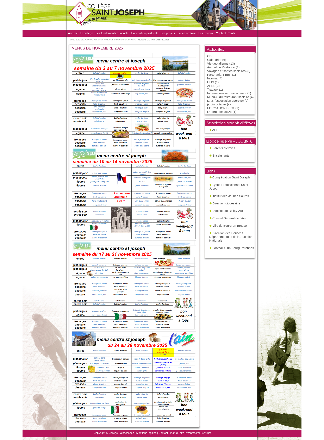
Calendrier (214, 59)
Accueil (72, 33)
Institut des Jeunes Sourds (230, 196)
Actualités (99, 39)
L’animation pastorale (144, 33)
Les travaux (205, 33)
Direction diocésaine (226, 203)
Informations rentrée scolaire (227, 93)
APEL (211, 85)
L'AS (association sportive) (225, 100)
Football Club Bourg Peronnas (233, 248)
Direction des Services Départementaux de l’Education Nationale (231, 236)
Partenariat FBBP (219, 74)
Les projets (168, 33)
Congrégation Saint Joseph (231, 177)
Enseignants (221, 155)
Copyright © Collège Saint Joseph (114, 432)
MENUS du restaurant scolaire (120, 39)
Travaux (212, 89)
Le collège (86, 33)
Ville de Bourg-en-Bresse (229, 225)
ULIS (210, 82)
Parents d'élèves (223, 148)
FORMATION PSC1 (221, 108)
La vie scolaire (186, 33)
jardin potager (216, 104)
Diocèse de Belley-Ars (227, 210)
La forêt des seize (219, 111)
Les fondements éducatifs (112, 33)
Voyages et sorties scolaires (226, 71)
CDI (210, 56)
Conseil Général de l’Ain (229, 218)
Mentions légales (146, 432)
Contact (163, 432)
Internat (212, 78)
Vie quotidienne (218, 63)
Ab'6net (206, 432)
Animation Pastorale (221, 67)
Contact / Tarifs (225, 33)
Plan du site (177, 432)
